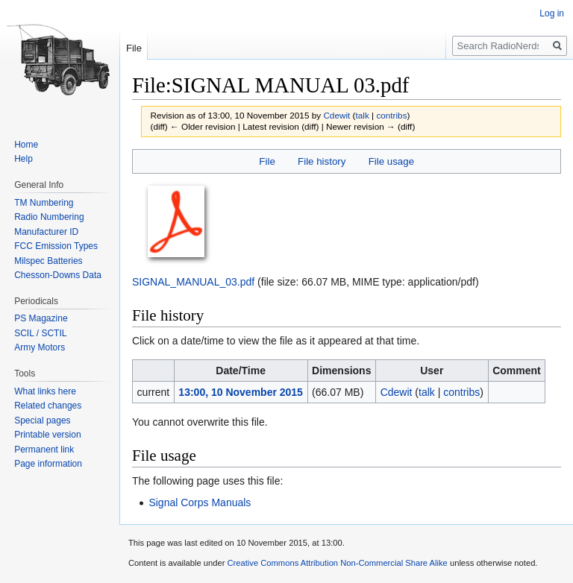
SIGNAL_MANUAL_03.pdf (193, 282)
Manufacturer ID (46, 232)
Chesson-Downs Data (57, 275)
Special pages (42, 420)
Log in (551, 13)
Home (26, 144)
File (267, 161)
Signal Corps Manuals (199, 502)
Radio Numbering (49, 217)
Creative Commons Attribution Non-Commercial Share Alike (337, 562)
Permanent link (44, 449)
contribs (391, 115)
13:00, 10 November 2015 (240, 392)
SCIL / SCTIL (40, 333)
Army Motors (39, 347)
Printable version (47, 434)
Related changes (47, 405)
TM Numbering (43, 203)
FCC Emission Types (56, 246)
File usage (391, 161)
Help (23, 159)
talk (362, 115)
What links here (45, 391)
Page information (48, 463)
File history (321, 161)
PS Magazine (40, 318)
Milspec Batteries (48, 261)
